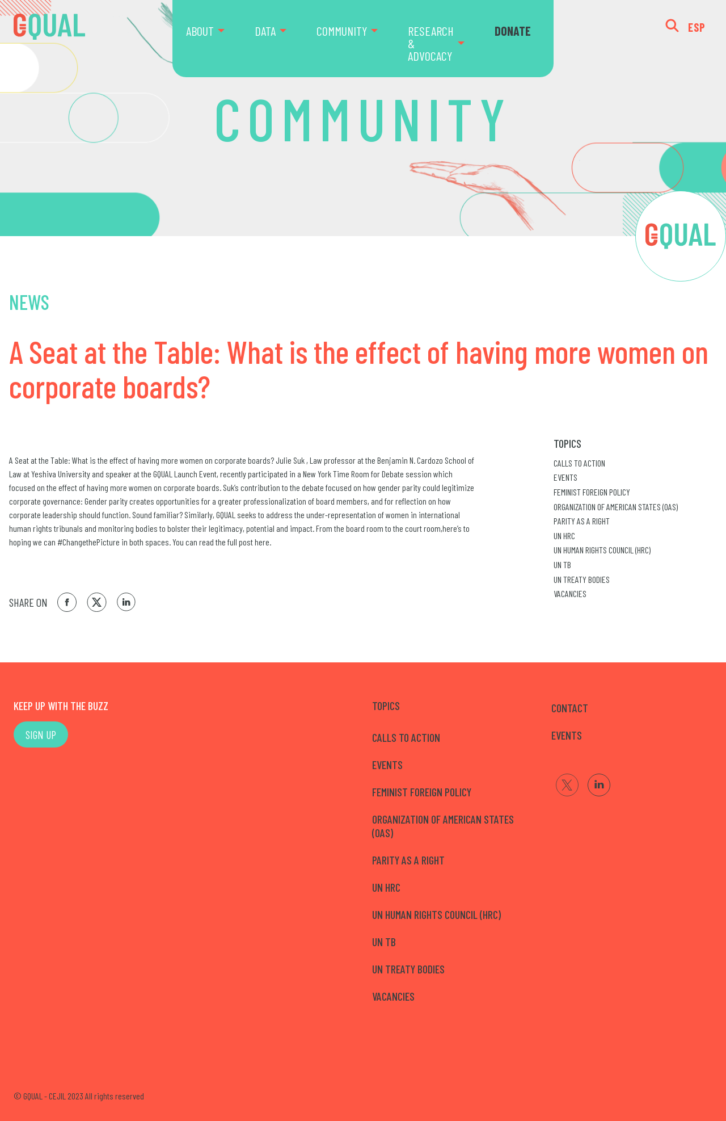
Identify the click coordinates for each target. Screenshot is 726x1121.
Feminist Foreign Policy (592, 491)
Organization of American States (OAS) (616, 506)
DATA (265, 30)
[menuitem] (213, 38)
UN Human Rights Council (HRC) (602, 549)
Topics (567, 443)
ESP (697, 27)
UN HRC (564, 535)
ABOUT (200, 30)
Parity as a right (582, 520)
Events (565, 477)
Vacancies (570, 593)
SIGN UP (41, 734)
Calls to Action (579, 462)
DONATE (513, 30)
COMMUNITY (341, 30)
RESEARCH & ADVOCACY (431, 43)
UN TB (562, 564)
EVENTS (566, 735)
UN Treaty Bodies (582, 579)
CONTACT (569, 708)
